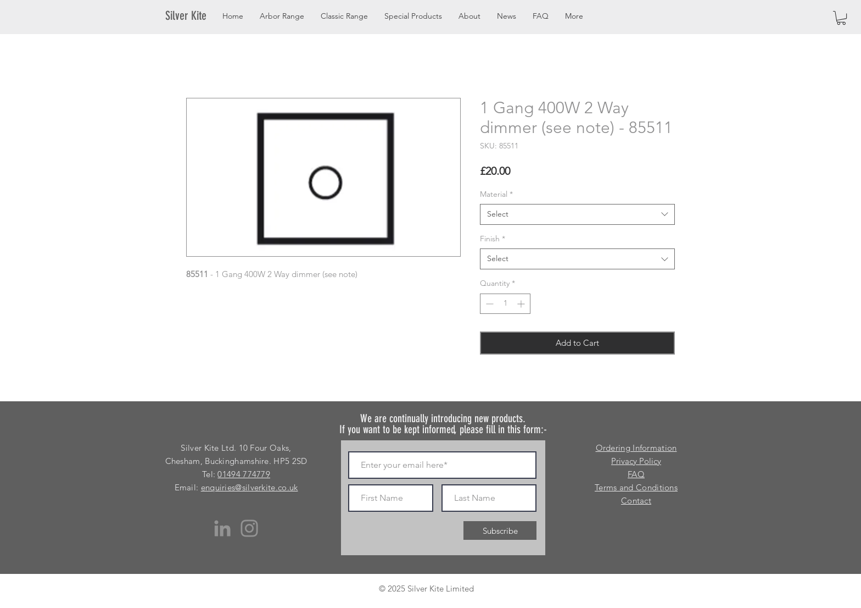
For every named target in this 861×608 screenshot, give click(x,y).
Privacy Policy (636, 461)
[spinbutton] (505, 303)
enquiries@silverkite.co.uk (249, 487)
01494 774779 (243, 474)
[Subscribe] (499, 530)
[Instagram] (249, 528)
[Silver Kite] (192, 16)
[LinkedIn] (222, 528)
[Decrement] (488, 303)
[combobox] (577, 214)
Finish (492, 239)
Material (496, 194)
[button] (841, 18)
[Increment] (522, 303)
